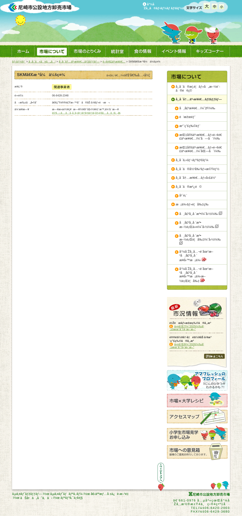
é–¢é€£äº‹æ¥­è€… (114, 61)
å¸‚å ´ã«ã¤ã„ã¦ (42, 61)
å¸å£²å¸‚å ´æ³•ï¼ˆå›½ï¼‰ (200, 213)
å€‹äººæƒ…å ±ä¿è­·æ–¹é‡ (110, 494)
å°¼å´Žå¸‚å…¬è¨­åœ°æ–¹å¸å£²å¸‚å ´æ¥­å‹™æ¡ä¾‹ (196, 256)
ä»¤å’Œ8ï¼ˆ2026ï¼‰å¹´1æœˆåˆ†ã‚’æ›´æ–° (186, 346)
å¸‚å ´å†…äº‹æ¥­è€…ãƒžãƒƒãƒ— (79, 61)
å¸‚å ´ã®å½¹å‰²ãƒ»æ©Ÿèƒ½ (197, 169)
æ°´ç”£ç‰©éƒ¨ (189, 126)
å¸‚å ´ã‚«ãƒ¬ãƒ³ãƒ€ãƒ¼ (192, 160)
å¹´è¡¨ (183, 195)
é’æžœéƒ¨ (187, 117)
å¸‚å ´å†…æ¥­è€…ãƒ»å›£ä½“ (196, 178)
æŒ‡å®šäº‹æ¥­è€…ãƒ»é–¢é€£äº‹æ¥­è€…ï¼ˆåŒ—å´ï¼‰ (200, 149)
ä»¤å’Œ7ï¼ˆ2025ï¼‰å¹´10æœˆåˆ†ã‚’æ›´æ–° (186, 328)
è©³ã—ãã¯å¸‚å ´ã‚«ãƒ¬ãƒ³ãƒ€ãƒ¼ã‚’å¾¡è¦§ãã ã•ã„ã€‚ (86, 113)
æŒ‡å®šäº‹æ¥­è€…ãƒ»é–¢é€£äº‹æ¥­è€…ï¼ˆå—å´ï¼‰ (200, 137)
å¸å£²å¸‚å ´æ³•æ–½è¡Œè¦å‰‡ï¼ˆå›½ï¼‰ (200, 239)
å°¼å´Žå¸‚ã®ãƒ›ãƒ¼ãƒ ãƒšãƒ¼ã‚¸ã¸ (167, 6)
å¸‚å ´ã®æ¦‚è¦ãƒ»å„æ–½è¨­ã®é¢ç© (198, 88)
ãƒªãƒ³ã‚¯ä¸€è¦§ (71, 498)
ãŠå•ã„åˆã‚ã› (36, 498)
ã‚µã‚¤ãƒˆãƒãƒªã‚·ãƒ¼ (66, 494)
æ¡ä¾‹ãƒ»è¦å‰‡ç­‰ (192, 204)
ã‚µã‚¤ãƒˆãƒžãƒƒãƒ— (27, 494)
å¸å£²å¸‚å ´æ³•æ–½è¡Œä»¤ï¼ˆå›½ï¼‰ (199, 225)
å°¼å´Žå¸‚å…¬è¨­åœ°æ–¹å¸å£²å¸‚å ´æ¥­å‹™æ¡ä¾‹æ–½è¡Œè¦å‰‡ (196, 275)
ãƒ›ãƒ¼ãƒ (18, 61)
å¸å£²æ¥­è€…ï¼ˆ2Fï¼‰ (197, 108)
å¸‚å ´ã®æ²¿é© (189, 186)
